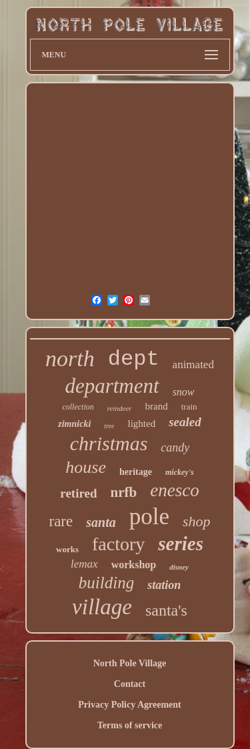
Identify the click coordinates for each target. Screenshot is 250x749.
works (67, 549)
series (180, 543)
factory (118, 544)
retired (78, 493)
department (112, 386)
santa (100, 522)
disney (179, 567)
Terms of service (129, 725)
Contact (129, 684)
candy (175, 447)
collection (77, 407)
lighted (141, 423)
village (102, 607)
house (85, 467)
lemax (84, 564)
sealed (185, 422)
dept (133, 359)
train (189, 407)
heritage (135, 472)
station (164, 585)
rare (61, 521)
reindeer (119, 408)
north (70, 358)
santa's (166, 610)
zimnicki (74, 424)
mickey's (179, 472)
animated (193, 364)
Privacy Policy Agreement (129, 705)
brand (156, 406)
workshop (134, 564)
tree (109, 426)
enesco (174, 490)
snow (184, 392)
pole (149, 517)
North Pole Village (130, 663)
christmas (109, 443)
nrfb (124, 492)
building (106, 583)
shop (197, 521)
